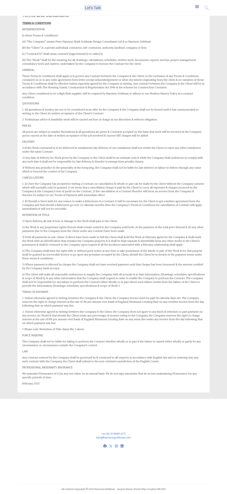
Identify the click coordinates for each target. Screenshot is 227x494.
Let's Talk (93, 8)
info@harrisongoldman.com (113, 437)
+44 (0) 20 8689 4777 (113, 433)
